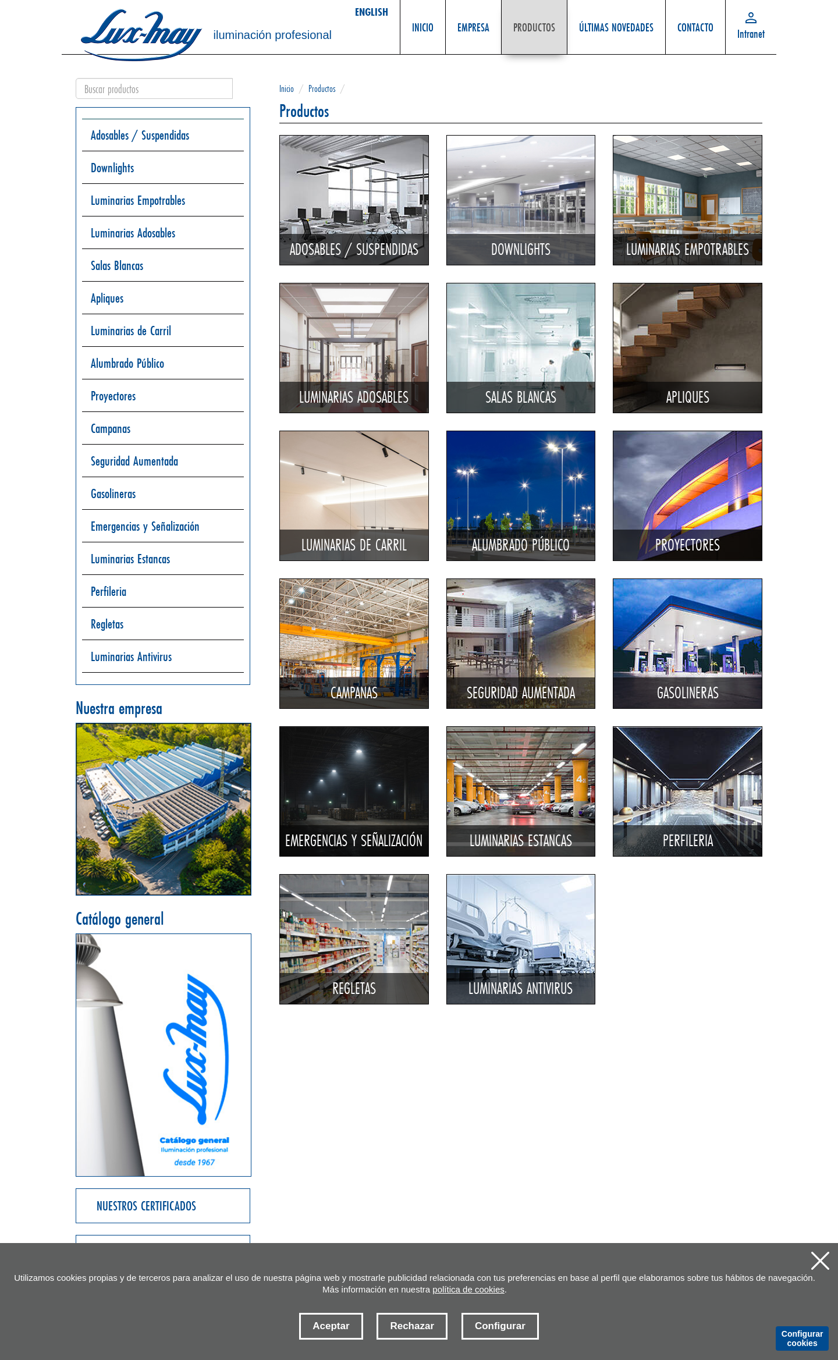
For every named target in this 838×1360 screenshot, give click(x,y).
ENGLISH (371, 11)
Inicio (286, 88)
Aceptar (331, 1325)
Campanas (110, 428)
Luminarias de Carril (131, 330)
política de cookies (468, 1289)
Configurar (500, 1325)
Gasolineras (113, 493)
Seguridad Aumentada (134, 461)
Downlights (112, 167)
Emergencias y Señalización (145, 526)
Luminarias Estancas (130, 558)
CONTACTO (696, 21)
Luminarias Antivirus (131, 656)
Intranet (751, 33)
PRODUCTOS (534, 21)
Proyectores (113, 395)
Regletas (107, 624)
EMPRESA (474, 21)
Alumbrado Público (127, 363)
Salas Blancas (117, 265)
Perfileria (108, 591)
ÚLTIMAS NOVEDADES (616, 21)
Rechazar (412, 1325)
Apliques (107, 298)
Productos (321, 88)
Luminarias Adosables (133, 232)
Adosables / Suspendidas (140, 135)
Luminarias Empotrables (138, 200)
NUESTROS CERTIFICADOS (146, 1205)
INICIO (423, 21)
